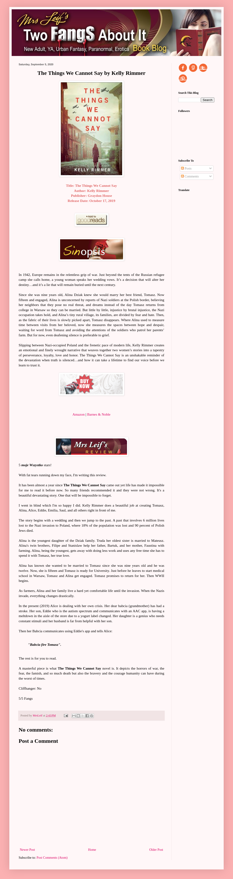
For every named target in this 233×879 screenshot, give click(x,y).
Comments (190, 176)
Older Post (156, 849)
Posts (186, 168)
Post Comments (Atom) (52, 857)
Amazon (78, 414)
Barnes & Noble (98, 414)
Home (92, 849)
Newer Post (27, 849)
